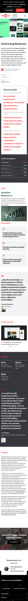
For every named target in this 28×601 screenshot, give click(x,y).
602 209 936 (13, 569)
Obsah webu (5, 593)
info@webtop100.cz (19, 586)
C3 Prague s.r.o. (5, 77)
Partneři (3, 597)
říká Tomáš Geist (20, 491)
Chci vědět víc (14, 542)
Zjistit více (20, 10)
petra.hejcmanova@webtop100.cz (17, 571)
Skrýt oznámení (9, 10)
